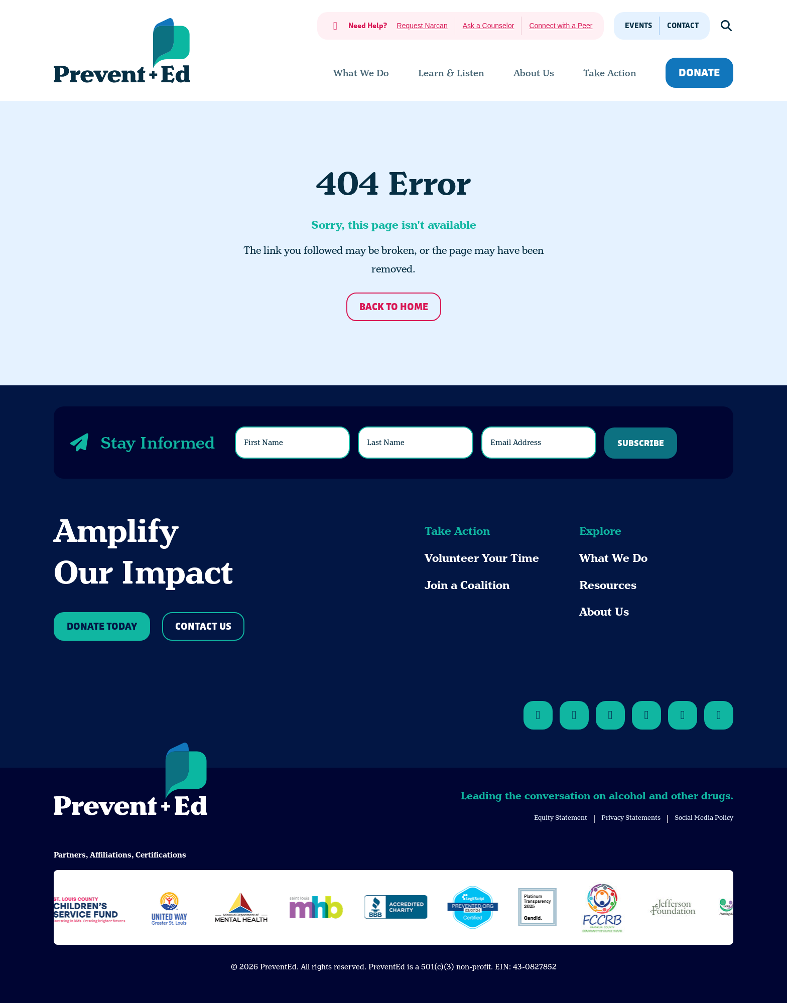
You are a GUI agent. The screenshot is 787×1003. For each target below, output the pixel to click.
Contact (683, 26)
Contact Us (203, 627)
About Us (604, 612)
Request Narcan (422, 26)
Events (638, 26)
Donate (699, 73)
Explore (600, 531)
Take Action (457, 531)
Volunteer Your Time (482, 558)
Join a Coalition (467, 585)
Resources (607, 585)
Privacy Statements (631, 817)
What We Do (613, 558)
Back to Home (393, 307)
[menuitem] (361, 73)
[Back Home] (122, 50)
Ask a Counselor (488, 26)
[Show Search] (727, 26)
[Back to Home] (130, 781)
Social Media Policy (704, 817)
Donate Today (102, 627)
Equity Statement (560, 817)
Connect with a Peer (560, 26)
